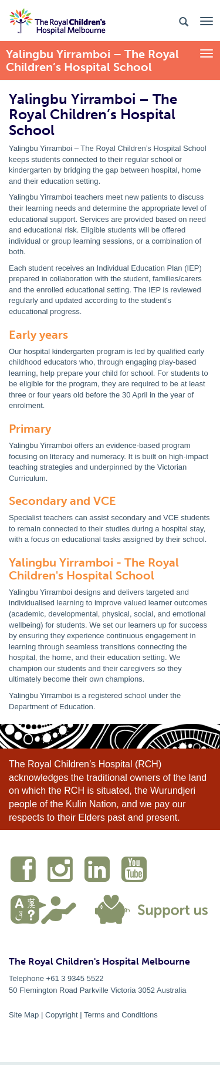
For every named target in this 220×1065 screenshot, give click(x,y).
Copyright (61, 1014)
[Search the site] (183, 21)
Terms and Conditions (121, 1014)
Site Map (24, 1014)
